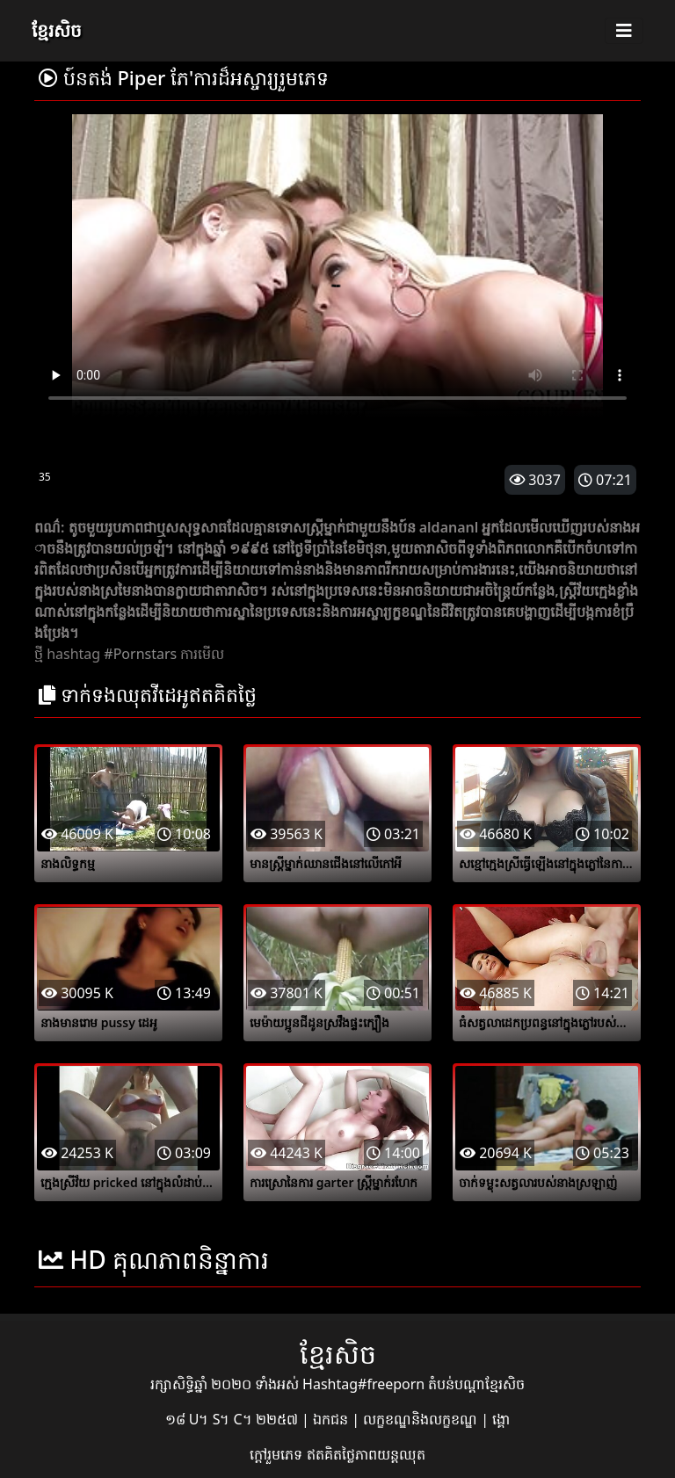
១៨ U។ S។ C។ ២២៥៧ (233, 1419)
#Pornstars (140, 653)
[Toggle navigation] (624, 31)
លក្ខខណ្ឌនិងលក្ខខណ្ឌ (422, 1419)
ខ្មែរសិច (57, 30)
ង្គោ (501, 1419)
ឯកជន (332, 1419)
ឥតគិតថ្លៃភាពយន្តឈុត (366, 1454)
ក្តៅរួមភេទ (278, 1454)
